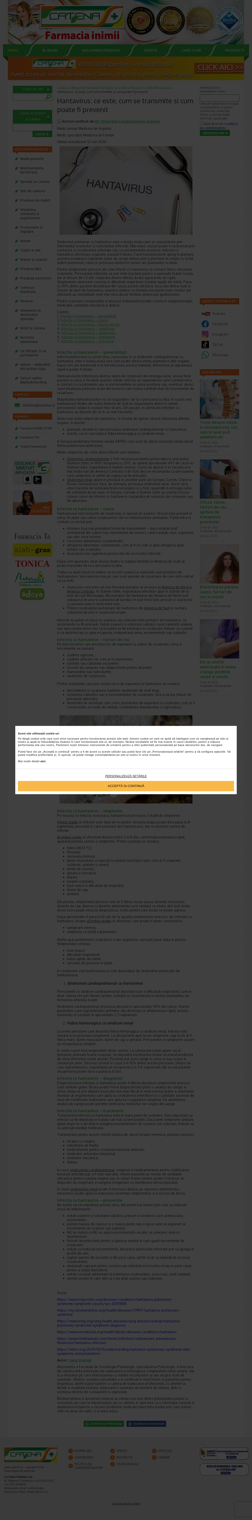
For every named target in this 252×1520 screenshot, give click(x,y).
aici (43, 761)
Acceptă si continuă (126, 786)
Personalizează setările (126, 776)
